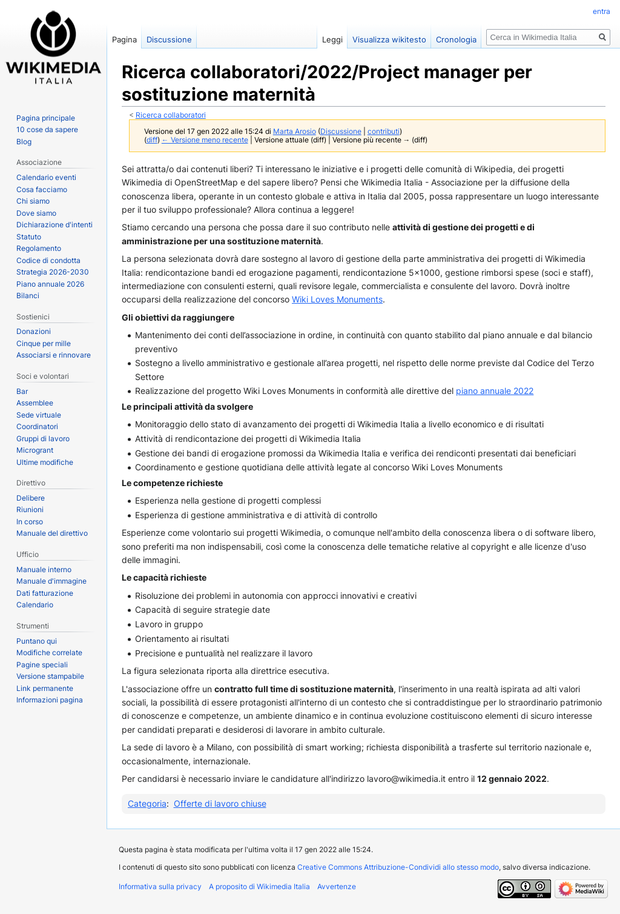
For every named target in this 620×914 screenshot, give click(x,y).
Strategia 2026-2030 (52, 271)
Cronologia (456, 39)
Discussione (340, 131)
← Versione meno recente (205, 140)
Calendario (34, 604)
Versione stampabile (50, 676)
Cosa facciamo (41, 189)
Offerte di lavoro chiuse (220, 803)
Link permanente (44, 688)
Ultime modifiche (44, 462)
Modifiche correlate (49, 652)
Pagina (124, 39)
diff (152, 140)
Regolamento (38, 248)
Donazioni (33, 331)
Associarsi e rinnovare (53, 354)
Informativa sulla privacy (160, 886)
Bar (22, 391)
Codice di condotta (48, 260)
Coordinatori (37, 426)
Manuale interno (43, 569)
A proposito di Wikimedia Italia (259, 886)
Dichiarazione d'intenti (54, 224)
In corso (29, 521)
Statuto (28, 236)
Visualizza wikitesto (389, 39)
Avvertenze (336, 886)
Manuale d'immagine (51, 580)
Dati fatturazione (44, 593)
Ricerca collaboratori (171, 115)
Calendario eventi (46, 177)
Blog (23, 141)
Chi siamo (33, 200)
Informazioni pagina (49, 699)
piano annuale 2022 (494, 390)
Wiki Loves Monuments (337, 299)
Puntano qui (36, 640)
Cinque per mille (43, 343)
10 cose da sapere (47, 129)
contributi (384, 131)
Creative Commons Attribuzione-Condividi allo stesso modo (398, 867)
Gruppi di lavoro (43, 438)
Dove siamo (36, 213)
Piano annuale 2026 (50, 284)
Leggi (332, 39)
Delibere (30, 497)
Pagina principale (45, 117)
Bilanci (27, 295)
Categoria (147, 803)
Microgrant (34, 450)
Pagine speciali (42, 664)
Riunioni (30, 509)
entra (601, 11)
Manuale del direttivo (52, 533)
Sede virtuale (38, 414)
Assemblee (34, 402)
